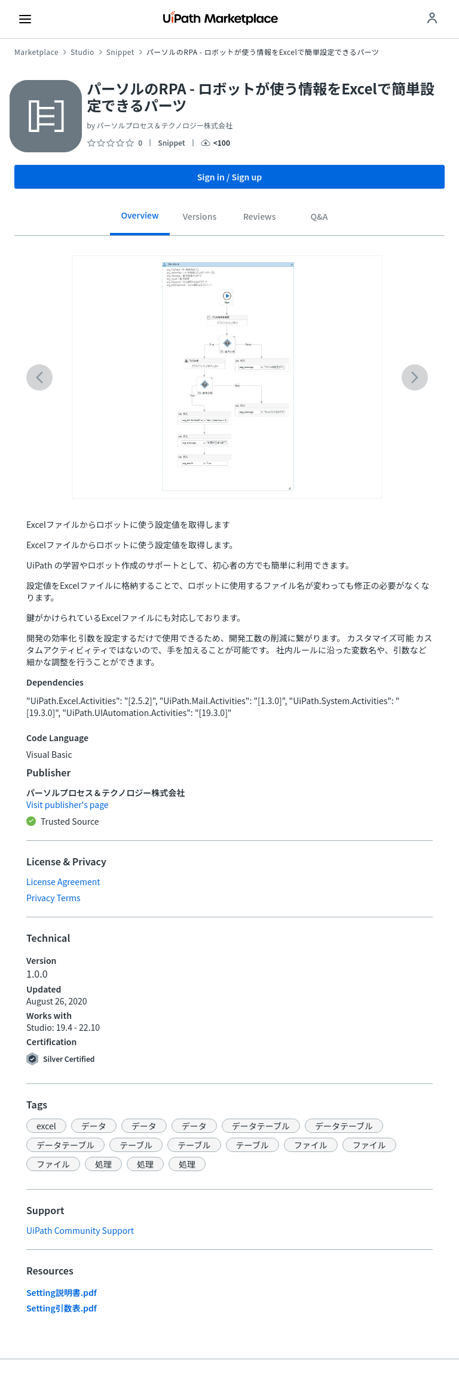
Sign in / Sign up (229, 177)
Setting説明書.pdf (61, 1292)
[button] (46, 1126)
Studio (82, 52)
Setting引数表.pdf (61, 1308)
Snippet (120, 52)
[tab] (140, 219)
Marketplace (36, 52)
